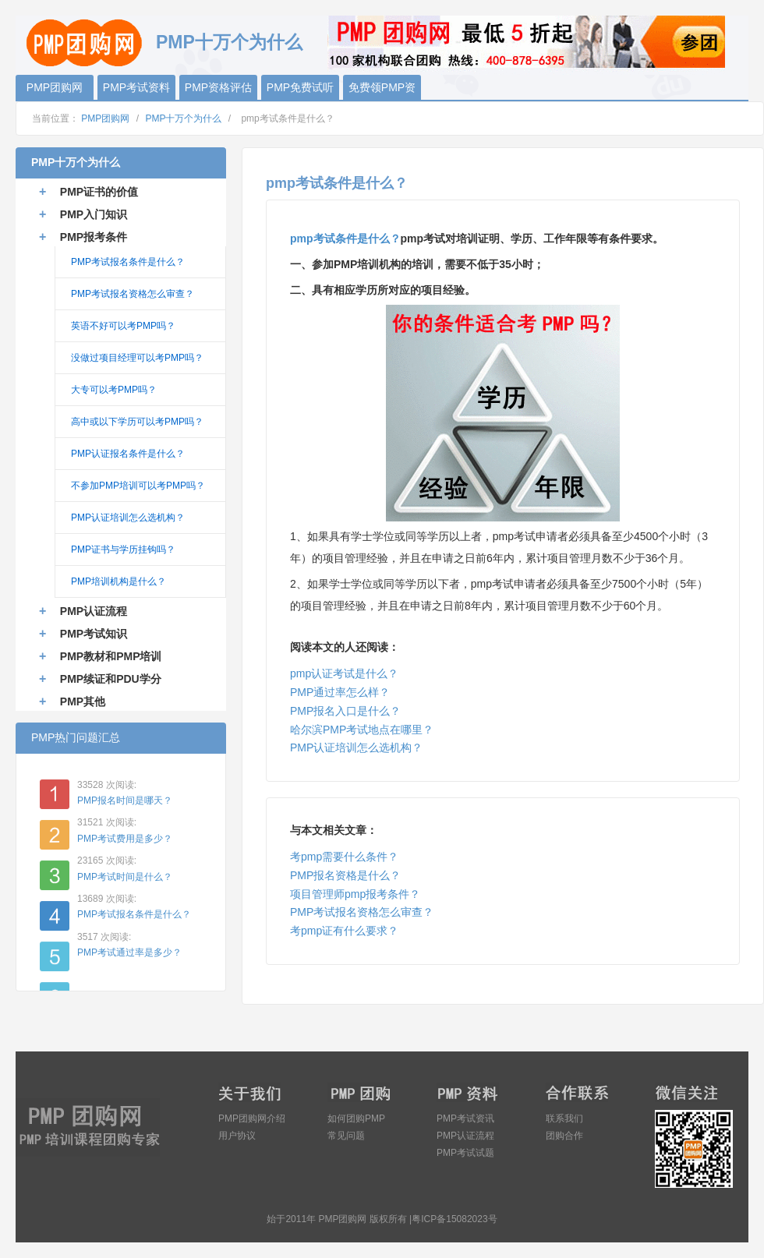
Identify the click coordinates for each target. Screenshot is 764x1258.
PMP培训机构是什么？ (118, 581)
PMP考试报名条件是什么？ (128, 261)
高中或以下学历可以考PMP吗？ (137, 421)
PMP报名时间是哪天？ (124, 800)
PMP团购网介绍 (251, 1118)
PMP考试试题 (465, 1152)
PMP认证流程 (465, 1135)
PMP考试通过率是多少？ (129, 952)
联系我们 (564, 1118)
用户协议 (237, 1135)
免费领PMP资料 (382, 90)
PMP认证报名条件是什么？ (128, 453)
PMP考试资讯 (465, 1118)
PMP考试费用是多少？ (124, 838)
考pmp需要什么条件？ (344, 856)
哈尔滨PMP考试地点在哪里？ (361, 729)
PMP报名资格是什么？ (345, 875)
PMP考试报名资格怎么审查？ (361, 912)
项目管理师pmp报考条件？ (355, 894)
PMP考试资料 (136, 87)
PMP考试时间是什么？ (124, 876)
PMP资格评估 (218, 87)
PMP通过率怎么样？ (340, 692)
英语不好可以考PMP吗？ (123, 325)
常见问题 (346, 1135)
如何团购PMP (356, 1118)
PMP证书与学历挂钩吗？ (123, 549)
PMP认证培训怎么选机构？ (356, 747)
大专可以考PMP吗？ (114, 389)
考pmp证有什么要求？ (344, 930)
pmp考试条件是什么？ (345, 238)
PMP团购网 (86, 41)
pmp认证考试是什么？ (344, 673)
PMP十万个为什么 (183, 118)
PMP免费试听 (300, 87)
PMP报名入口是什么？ (345, 711)
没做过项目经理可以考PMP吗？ (137, 357)
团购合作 (564, 1135)
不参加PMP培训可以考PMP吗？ (138, 485)
